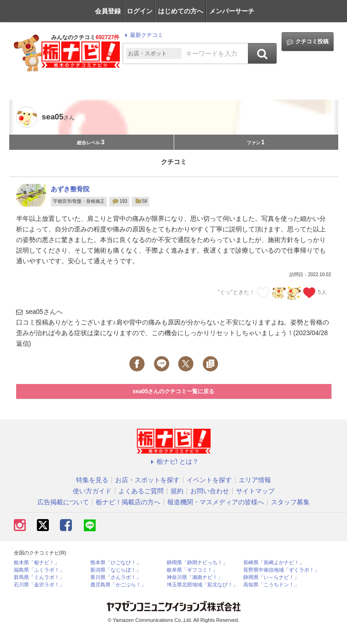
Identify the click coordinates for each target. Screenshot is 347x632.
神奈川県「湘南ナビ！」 (195, 577)
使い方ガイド (92, 491)
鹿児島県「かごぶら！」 (118, 584)
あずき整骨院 (70, 189)
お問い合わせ (209, 491)
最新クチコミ (143, 35)
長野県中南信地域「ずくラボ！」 (281, 570)
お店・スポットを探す (147, 480)
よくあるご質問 (141, 491)
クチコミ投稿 (308, 41)
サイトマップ (255, 491)
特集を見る (92, 480)
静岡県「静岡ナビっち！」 (197, 562)
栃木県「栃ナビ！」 (36, 562)
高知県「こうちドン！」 (271, 584)
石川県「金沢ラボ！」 (39, 584)
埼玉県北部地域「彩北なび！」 (202, 584)
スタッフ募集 (290, 502)
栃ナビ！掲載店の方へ (128, 502)
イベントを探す (209, 480)
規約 (177, 491)
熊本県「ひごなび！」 (115, 562)
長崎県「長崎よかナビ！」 (273, 562)
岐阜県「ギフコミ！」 (192, 570)
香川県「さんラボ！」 (115, 577)
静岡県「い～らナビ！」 (271, 577)
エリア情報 (255, 480)
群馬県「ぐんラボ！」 (39, 577)
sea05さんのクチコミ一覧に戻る (173, 391)
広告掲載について (63, 502)
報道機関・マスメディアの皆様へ (215, 502)
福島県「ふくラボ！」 (39, 570)
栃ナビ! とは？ (173, 461)
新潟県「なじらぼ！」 (115, 570)
